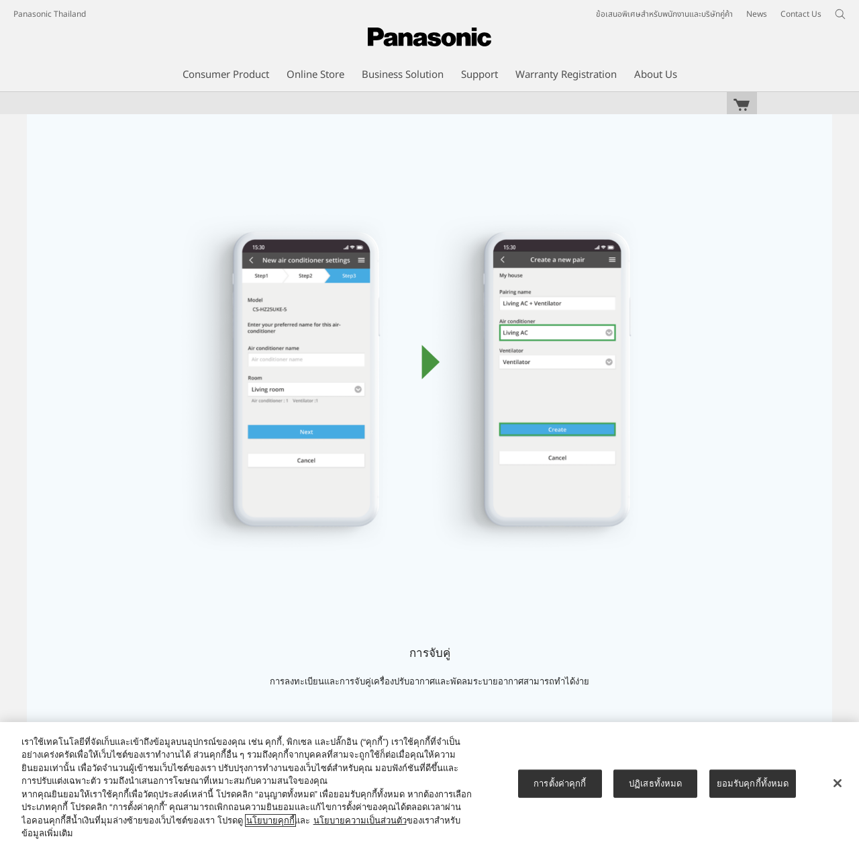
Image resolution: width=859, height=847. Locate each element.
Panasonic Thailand (49, 14)
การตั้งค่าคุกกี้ (560, 783)
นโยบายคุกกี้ (270, 820)
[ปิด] (837, 783)
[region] (429, 784)
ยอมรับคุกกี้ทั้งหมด (753, 783)
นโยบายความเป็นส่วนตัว (360, 820)
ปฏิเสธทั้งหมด (655, 783)
